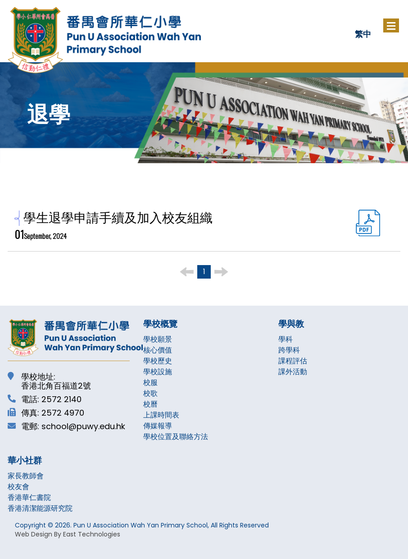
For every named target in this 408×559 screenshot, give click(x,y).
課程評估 (292, 361)
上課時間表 (161, 415)
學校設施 (157, 372)
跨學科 (289, 350)
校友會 (18, 486)
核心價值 (157, 350)
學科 (285, 339)
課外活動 (292, 372)
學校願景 (157, 339)
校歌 (150, 393)
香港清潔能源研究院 (40, 508)
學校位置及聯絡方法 (175, 436)
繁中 (363, 33)
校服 (150, 382)
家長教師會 (26, 476)
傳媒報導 (157, 426)
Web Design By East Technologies (67, 534)
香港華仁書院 (29, 497)
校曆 (150, 404)
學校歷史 (157, 361)
